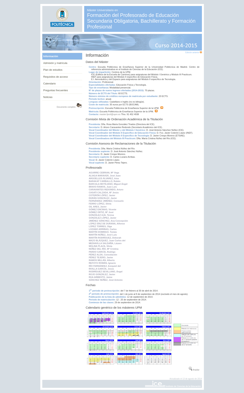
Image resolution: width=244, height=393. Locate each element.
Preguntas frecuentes (55, 90)
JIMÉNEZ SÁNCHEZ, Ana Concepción (108, 221)
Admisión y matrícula (55, 63)
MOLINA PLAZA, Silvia (100, 246)
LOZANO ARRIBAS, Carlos (103, 229)
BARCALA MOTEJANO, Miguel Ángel (108, 184)
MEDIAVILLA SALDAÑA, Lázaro (105, 243)
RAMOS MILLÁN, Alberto (102, 260)
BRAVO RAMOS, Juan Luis (103, 187)
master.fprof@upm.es (110, 114)
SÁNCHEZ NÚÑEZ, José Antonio (106, 280)
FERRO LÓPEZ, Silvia (100, 203)
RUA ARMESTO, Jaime (100, 277)
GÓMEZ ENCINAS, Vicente (102, 209)
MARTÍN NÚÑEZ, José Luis (103, 235)
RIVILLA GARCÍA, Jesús (101, 269)
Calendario (49, 83)
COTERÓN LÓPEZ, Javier (102, 195)
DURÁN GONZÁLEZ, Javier (103, 198)
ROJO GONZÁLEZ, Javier (102, 274)
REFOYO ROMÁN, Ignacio (102, 263)
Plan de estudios (52, 69)
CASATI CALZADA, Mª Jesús (104, 192)
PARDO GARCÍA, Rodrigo (102, 252)
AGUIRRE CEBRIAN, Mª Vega (104, 172)
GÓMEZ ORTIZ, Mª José (101, 212)
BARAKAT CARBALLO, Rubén (105, 181)
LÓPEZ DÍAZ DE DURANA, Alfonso (107, 223)
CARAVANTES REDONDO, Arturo (106, 189)
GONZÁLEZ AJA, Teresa (101, 215)
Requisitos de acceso (55, 76)
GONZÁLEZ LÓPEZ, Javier (102, 218)
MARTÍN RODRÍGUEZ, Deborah (105, 238)
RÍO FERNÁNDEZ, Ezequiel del (105, 266)
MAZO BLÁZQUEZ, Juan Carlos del (107, 240)
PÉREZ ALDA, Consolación (103, 254)
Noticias (47, 97)
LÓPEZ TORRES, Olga (100, 226)
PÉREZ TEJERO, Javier (101, 257)
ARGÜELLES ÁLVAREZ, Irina (104, 178)
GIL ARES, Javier (98, 206)
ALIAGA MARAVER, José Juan (105, 175)
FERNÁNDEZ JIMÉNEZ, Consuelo (106, 201)
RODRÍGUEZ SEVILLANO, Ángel (105, 271)
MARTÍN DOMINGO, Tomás (103, 232)
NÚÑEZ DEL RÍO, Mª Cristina (104, 249)
